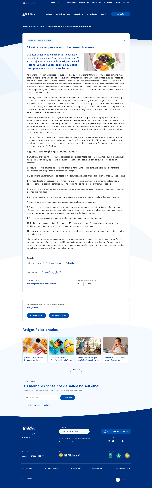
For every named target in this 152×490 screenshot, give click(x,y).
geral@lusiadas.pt (84, 439)
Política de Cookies (75, 468)
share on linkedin (48, 272)
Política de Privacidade (52, 468)
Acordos (104, 14)
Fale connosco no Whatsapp (117, 431)
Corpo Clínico (78, 14)
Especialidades (92, 14)
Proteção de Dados (97, 468)
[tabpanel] (35, 350)
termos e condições (43, 405)
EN (128, 2)
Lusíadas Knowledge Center (30, 434)
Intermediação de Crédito (122, 468)
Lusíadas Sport (71, 2)
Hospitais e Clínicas (63, 14)
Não (89, 284)
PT (124, 2)
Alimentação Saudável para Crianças (41, 284)
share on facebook (44, 272)
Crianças (31, 40)
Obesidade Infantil (44, 40)
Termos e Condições (28, 468)
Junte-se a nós (96, 2)
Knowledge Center (84, 2)
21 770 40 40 (65, 439)
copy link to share (52, 272)
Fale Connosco (107, 2)
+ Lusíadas (117, 2)
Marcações (120, 14)
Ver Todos (76, 369)
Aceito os (39, 405)
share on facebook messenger (60, 272)
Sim (77, 284)
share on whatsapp (56, 272)
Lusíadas (48, 14)
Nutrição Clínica (33, 307)
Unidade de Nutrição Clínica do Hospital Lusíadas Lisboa (52, 263)
